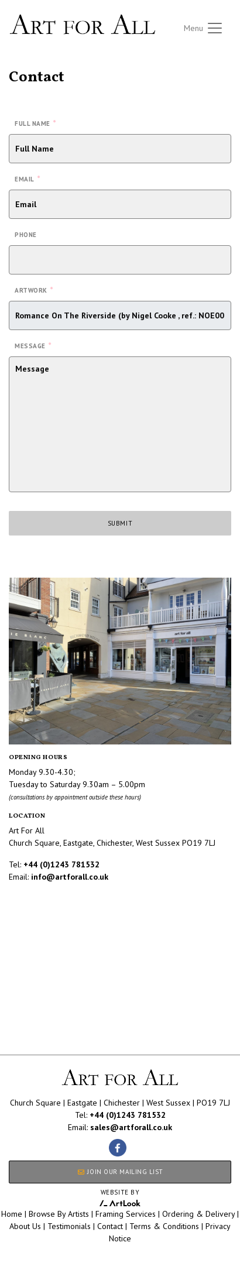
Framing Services (125, 1214)
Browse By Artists (59, 1214)
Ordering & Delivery (198, 1214)
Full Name (35, 123)
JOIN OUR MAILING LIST (120, 1172)
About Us (25, 1226)
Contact (110, 1226)
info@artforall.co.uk (69, 876)
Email (27, 178)
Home (11, 1214)
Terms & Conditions (164, 1226)
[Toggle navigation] (204, 28)
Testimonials (69, 1226)
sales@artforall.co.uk (131, 1127)
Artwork (34, 289)
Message (33, 345)
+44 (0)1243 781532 (61, 864)
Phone (26, 235)
